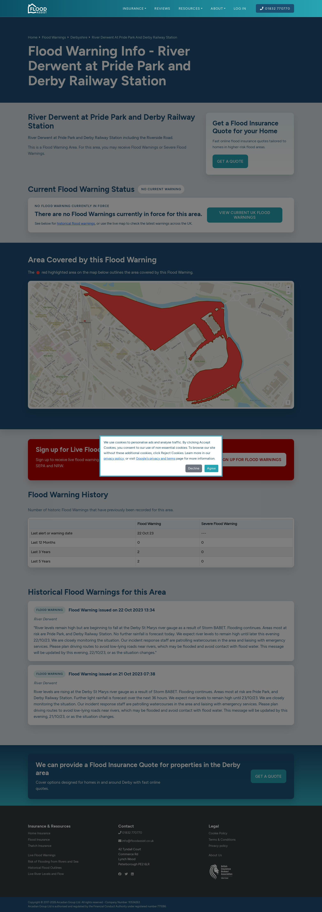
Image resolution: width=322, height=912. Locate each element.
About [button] (218, 8)
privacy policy (114, 458)
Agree (211, 468)
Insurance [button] (134, 8)
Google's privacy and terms (155, 458)
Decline (193, 468)
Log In (240, 8)
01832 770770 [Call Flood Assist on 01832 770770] (275, 8)
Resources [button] (191, 8)
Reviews (162, 8)
